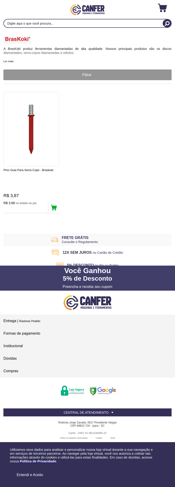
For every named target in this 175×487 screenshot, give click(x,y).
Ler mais (8, 61)
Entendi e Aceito (30, 475)
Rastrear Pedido (29, 321)
